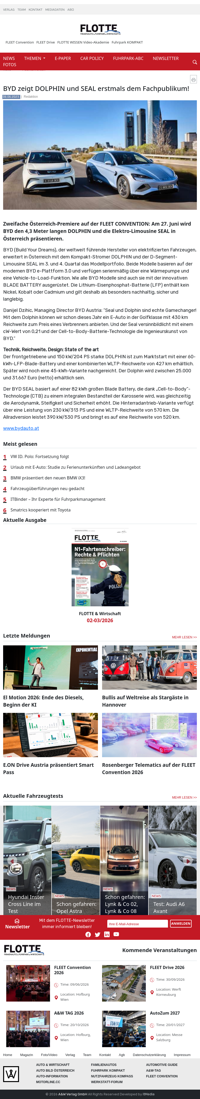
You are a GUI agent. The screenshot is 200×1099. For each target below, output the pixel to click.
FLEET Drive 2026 (167, 967)
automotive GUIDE (162, 1065)
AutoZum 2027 (165, 1013)
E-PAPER (63, 58)
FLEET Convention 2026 (72, 970)
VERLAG (9, 9)
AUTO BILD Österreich (55, 1070)
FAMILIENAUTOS (104, 1065)
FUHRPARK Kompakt (108, 1070)
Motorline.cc (48, 1082)
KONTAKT (36, 9)
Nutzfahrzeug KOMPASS (112, 1076)
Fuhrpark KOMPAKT (127, 42)
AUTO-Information (52, 1076)
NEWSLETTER (166, 58)
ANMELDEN (181, 923)
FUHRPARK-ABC (129, 58)
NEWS (9, 58)
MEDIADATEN (55, 9)
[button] (12, 860)
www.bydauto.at (21, 428)
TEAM (22, 9)
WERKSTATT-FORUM (107, 1082)
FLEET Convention (20, 42)
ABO (70, 9)
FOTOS (9, 64)
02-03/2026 (100, 620)
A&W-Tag (153, 1070)
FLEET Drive (45, 42)
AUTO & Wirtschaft (53, 1065)
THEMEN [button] (33, 58)
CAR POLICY (92, 58)
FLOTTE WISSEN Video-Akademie (83, 42)
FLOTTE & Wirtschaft (100, 613)
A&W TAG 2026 (69, 1013)
